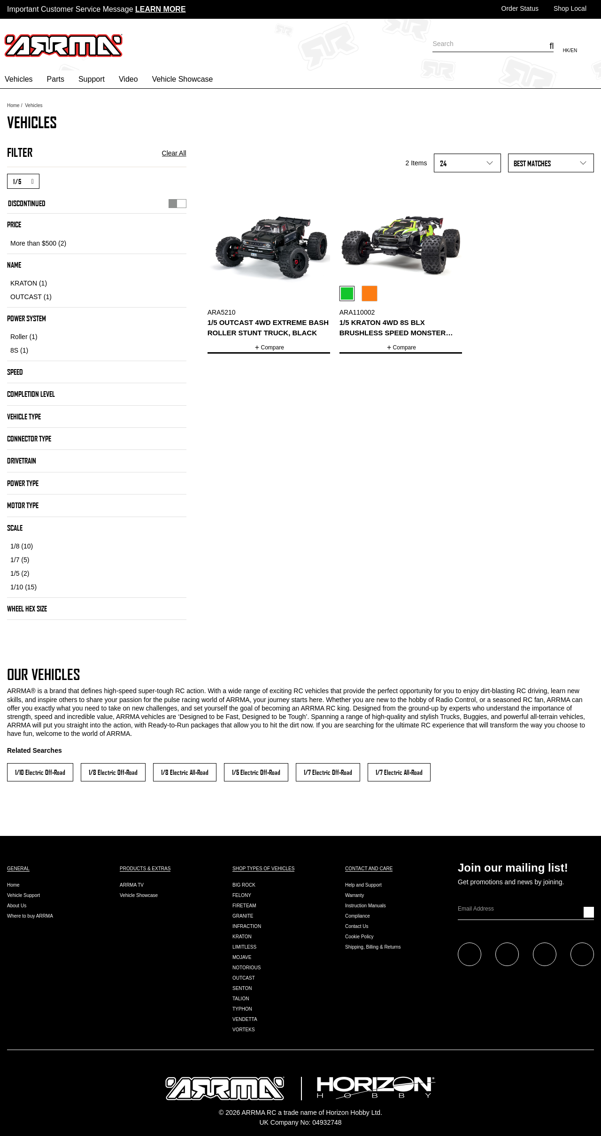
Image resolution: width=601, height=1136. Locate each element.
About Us (16, 905)
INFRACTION (246, 926)
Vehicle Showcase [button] (182, 79)
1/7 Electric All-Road (399, 772)
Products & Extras (145, 868)
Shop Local (570, 8)
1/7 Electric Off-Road (328, 772)
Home (13, 105)
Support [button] (91, 79)
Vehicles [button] (19, 79)
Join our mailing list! (513, 867)
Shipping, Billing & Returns (373, 947)
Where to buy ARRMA (30, 916)
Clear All (174, 153)
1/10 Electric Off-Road (40, 772)
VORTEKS (243, 1029)
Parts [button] (55, 79)
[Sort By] (551, 163)
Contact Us (356, 926)
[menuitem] (21, 79)
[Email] (521, 909)
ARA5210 (222, 312)
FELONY (241, 895)
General (18, 868)
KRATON (242, 936)
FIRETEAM (244, 905)
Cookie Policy (359, 936)
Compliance (357, 916)
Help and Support (363, 885)
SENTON (242, 988)
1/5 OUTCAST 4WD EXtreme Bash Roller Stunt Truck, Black (268, 327)
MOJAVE (241, 957)
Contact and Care (369, 868)
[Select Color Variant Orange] (371, 295)
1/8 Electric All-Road (184, 772)
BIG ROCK (243, 885)
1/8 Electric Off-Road (113, 772)
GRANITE (242, 916)
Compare (272, 347)
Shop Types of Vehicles (263, 868)
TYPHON (242, 1009)
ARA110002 (357, 312)
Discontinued (97, 203)
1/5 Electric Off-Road (256, 772)
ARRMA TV (132, 885)
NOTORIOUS (246, 967)
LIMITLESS (244, 947)
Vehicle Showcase (139, 895)
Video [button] (128, 79)
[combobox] (493, 43)
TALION (240, 998)
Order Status (520, 8)
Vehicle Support (23, 895)
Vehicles (33, 105)
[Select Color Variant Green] (348, 295)
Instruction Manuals (365, 905)
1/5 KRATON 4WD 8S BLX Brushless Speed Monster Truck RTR (392, 328)
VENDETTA (244, 1019)
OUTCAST (243, 978)
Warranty (354, 895)
